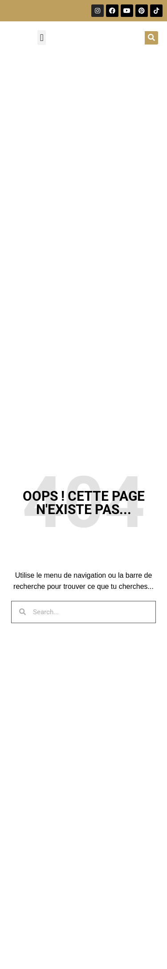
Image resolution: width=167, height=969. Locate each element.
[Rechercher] (151, 38)
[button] (41, 37)
